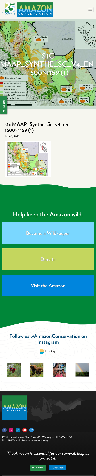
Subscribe (57, 467)
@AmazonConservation (55, 336)
